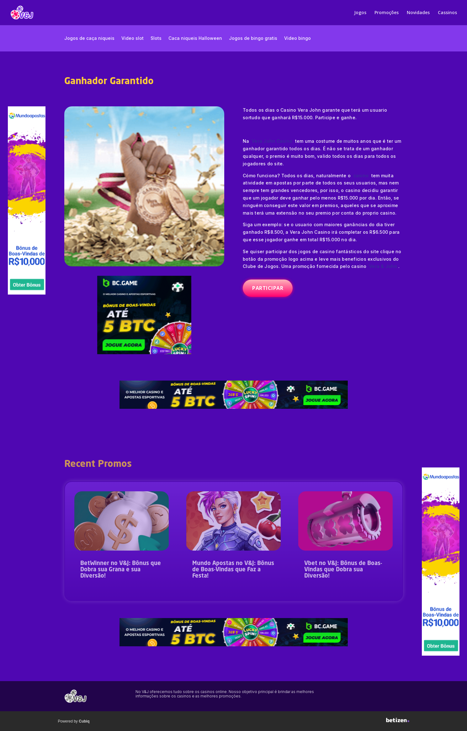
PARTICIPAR (267, 288)
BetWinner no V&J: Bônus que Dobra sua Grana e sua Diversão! (120, 570)
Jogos (360, 12)
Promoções (386, 12)
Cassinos (447, 12)
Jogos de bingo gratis (253, 38)
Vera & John (383, 266)
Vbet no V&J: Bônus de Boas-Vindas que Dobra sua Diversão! (343, 570)
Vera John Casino (273, 141)
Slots (156, 38)
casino (361, 175)
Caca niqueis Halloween (195, 38)
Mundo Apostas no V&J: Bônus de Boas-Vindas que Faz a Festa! (233, 570)
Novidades (418, 12)
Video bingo (297, 38)
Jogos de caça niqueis (89, 38)
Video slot (132, 38)
